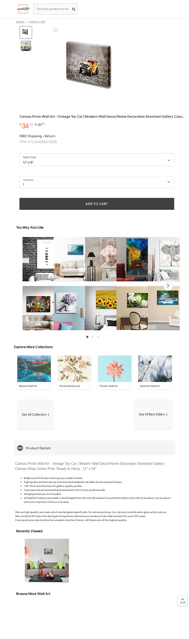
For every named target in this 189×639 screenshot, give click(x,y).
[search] (73, 9)
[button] (168, 286)
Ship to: (38, 141)
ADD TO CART (97, 204)
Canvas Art (37, 21)
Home (20, 21)
